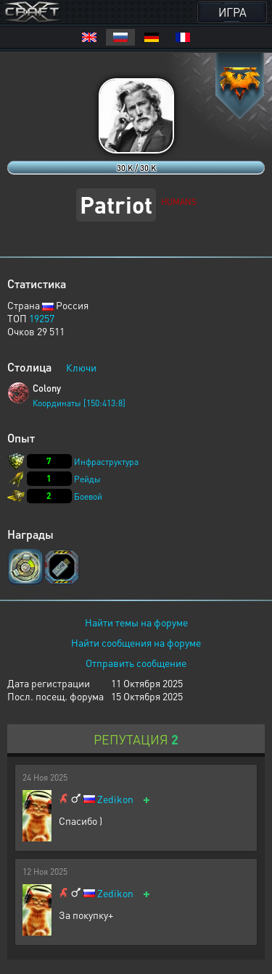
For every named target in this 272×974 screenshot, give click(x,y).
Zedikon (115, 799)
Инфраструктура (106, 461)
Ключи (81, 367)
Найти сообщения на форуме (136, 642)
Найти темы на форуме (136, 622)
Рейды (87, 479)
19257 (41, 317)
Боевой (88, 496)
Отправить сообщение (136, 662)
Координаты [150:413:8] (79, 403)
